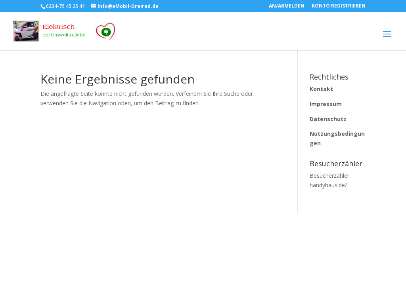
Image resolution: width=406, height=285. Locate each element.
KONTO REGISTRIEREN (339, 6)
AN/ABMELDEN (286, 6)
